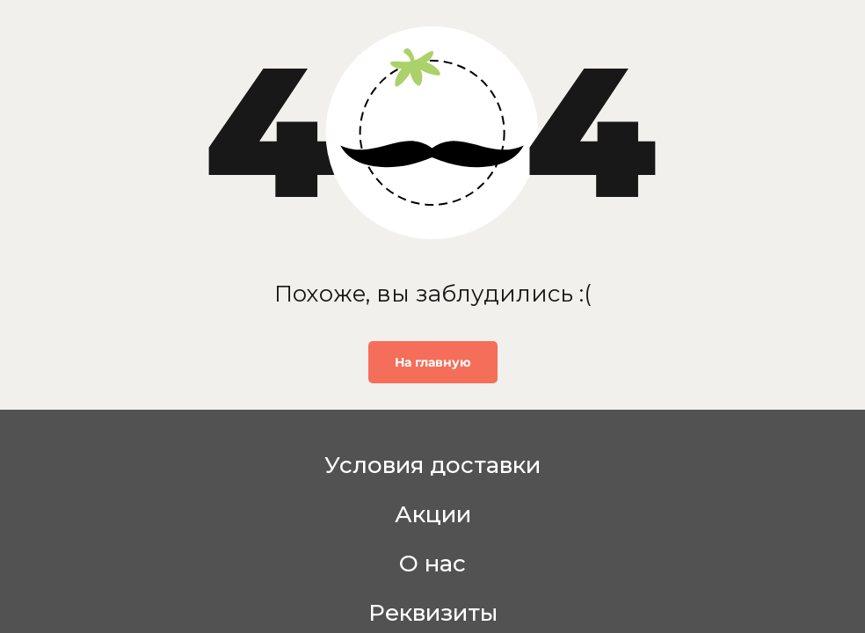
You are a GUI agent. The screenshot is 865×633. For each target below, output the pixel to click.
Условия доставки (432, 465)
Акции (433, 514)
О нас (432, 563)
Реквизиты (433, 613)
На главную (433, 362)
